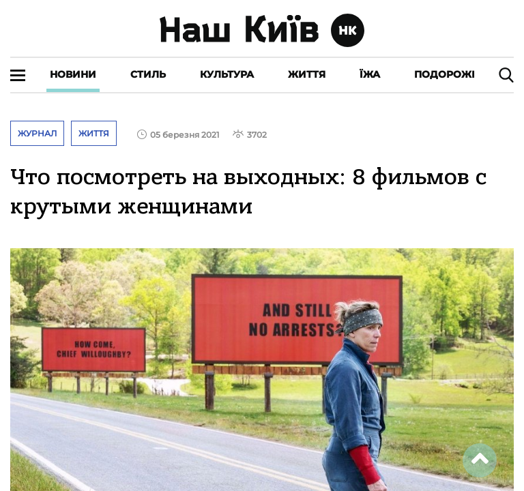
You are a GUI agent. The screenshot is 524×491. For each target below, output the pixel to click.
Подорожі (444, 74)
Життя (306, 74)
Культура (227, 74)
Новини (73, 74)
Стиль (148, 74)
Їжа (370, 74)
